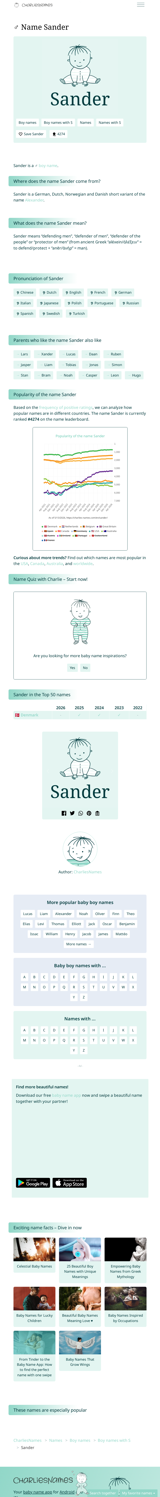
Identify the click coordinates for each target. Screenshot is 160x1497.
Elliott (76, 924)
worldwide (83, 563)
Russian (130, 303)
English (73, 292)
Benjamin (127, 924)
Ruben (116, 354)
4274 (58, 134)
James (103, 934)
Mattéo (121, 934)
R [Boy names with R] (74, 987)
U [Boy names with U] (103, 987)
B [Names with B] (34, 1030)
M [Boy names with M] (24, 987)
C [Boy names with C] (44, 977)
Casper (91, 375)
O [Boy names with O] (44, 987)
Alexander (34, 200)
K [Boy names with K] (123, 977)
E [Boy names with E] (64, 977)
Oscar (107, 924)
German (123, 292)
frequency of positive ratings (66, 407)
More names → (78, 944)
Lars (24, 354)
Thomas (57, 924)
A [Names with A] (24, 1030)
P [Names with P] (54, 1040)
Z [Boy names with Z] (84, 997)
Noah (68, 375)
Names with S (110, 122)
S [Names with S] (84, 1040)
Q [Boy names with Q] (64, 987)
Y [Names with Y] (74, 1050)
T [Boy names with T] (94, 987)
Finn (115, 913)
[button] (48, 771)
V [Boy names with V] (113, 987)
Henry (70, 934)
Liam (48, 364)
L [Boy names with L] (133, 977)
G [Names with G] (84, 1030)
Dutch (49, 292)
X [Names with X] (133, 1040)
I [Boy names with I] (103, 977)
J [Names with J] (113, 1030)
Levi (41, 924)
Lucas (71, 354)
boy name (48, 165)
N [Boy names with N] (34, 987)
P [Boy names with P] (54, 987)
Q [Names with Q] (64, 1040)
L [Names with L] (133, 1030)
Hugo (136, 375)
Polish (74, 303)
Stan (24, 375)
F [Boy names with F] (74, 977)
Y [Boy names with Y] (74, 997)
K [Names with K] (123, 1030)
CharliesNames (88, 871)
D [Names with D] (54, 1030)
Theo (131, 913)
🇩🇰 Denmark (26, 715)
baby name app (66, 1095)
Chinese (24, 292)
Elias (26, 924)
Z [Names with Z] (84, 1050)
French (97, 292)
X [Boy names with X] (133, 987)
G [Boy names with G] (84, 977)
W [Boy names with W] (123, 987)
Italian (23, 303)
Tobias (71, 364)
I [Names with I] (103, 1030)
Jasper (26, 364)
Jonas (94, 364)
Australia (55, 563)
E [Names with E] (64, 1030)
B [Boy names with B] (34, 977)
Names (85, 122)
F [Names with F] (74, 1030)
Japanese (48, 303)
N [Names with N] (34, 1040)
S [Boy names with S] (84, 987)
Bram (46, 375)
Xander (47, 354)
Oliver (100, 913)
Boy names (27, 122)
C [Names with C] (44, 1030)
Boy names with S (58, 122)
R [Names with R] (74, 1040)
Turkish (77, 313)
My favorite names (137, 1493)
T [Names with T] (94, 1040)
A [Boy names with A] (24, 977)
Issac (34, 934)
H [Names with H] (93, 1030)
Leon (115, 375)
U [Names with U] (103, 1040)
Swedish (51, 313)
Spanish (24, 313)
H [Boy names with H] (93, 977)
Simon (117, 364)
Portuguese (101, 303)
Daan (93, 354)
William (52, 934)
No (85, 667)
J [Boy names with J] (113, 977)
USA (24, 563)
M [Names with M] (24, 1040)
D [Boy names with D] (54, 977)
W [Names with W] (123, 1040)
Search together (103, 1493)
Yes (72, 667)
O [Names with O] (44, 1040)
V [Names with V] (113, 1040)
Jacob (86, 934)
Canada (37, 563)
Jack (92, 924)
